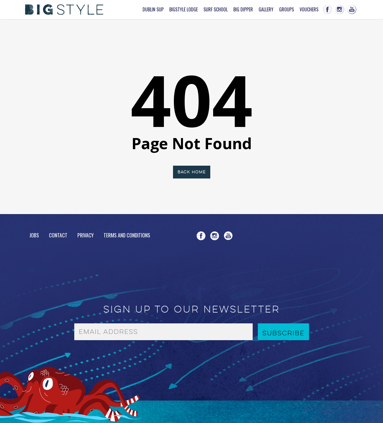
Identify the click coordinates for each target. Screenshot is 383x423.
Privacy (85, 235)
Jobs (34, 235)
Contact (58, 235)
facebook (327, 9)
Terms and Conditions (127, 235)
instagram (339, 9)
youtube (351, 9)
